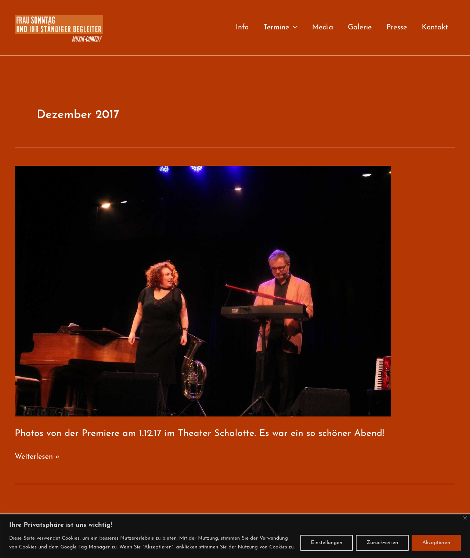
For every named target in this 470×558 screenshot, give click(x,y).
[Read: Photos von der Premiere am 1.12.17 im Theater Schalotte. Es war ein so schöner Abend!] (203, 290)
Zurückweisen (382, 543)
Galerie (360, 27)
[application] (293, 27)
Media (322, 27)
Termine (280, 27)
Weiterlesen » (37, 457)
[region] (235, 536)
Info (242, 27)
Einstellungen (327, 543)
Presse (396, 27)
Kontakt (435, 27)
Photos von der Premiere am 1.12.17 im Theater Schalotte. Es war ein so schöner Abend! (199, 434)
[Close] (465, 517)
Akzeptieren (436, 543)
